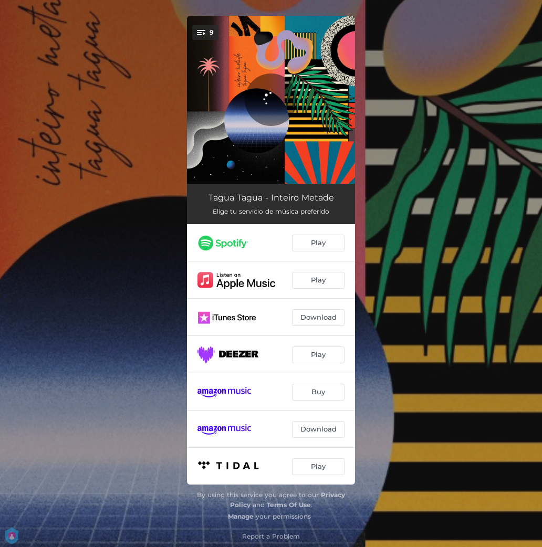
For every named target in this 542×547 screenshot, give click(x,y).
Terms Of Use (289, 505)
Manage (241, 516)
